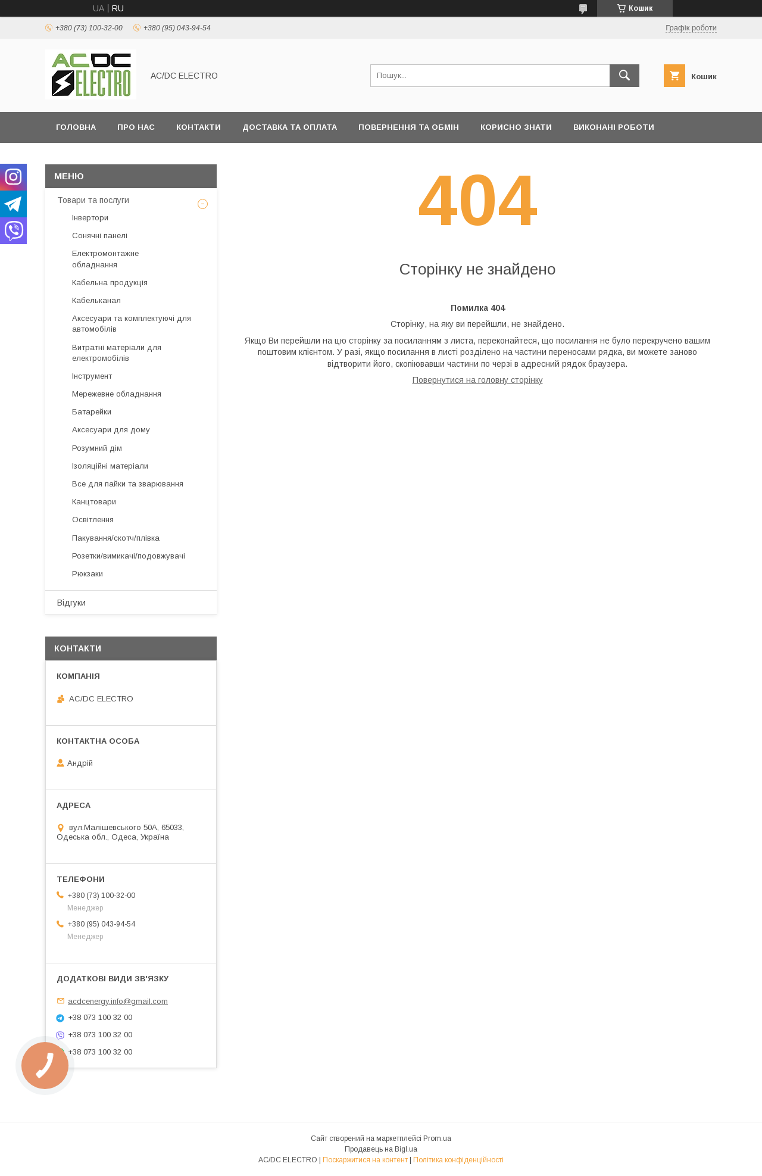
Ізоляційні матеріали (110, 465)
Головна (76, 127)
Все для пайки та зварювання (127, 483)
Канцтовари (94, 501)
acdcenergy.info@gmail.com (118, 1000)
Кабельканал (96, 300)
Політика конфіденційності (458, 1160)
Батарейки (91, 411)
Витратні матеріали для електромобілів (116, 353)
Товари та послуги (93, 200)
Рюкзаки (87, 573)
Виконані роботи (613, 127)
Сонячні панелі (99, 235)
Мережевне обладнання (116, 393)
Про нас (136, 127)
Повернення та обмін (408, 127)
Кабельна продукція (110, 282)
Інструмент (92, 376)
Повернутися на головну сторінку (478, 380)
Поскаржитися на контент (365, 1160)
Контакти (198, 127)
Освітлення (93, 519)
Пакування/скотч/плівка (116, 538)
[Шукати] (624, 75)
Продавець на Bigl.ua (381, 1149)
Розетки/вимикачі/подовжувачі (128, 555)
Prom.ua (437, 1138)
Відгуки (71, 602)
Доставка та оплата (289, 127)
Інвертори (90, 217)
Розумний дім (97, 448)
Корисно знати (516, 127)
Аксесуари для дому (111, 429)
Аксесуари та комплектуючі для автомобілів (131, 323)
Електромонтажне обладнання (105, 259)
